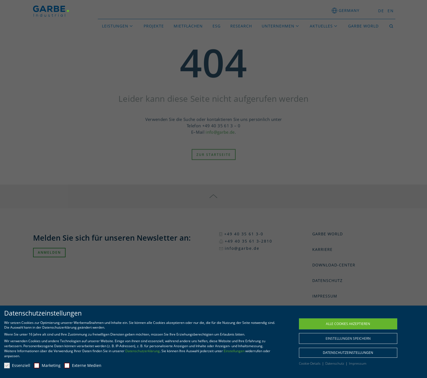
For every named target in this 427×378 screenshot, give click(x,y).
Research (241, 26)
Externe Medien (82, 365)
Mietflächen (188, 26)
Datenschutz (335, 363)
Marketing (47, 365)
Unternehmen (278, 26)
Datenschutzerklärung (142, 351)
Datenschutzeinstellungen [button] (348, 352)
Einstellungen (234, 351)
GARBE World (363, 26)
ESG (217, 26)
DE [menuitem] (381, 10)
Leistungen (115, 26)
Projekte (154, 26)
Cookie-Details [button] (310, 363)
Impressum (357, 363)
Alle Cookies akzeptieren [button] (348, 323)
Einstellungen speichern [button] (348, 338)
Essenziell (17, 365)
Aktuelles (321, 26)
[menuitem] (379, 11)
